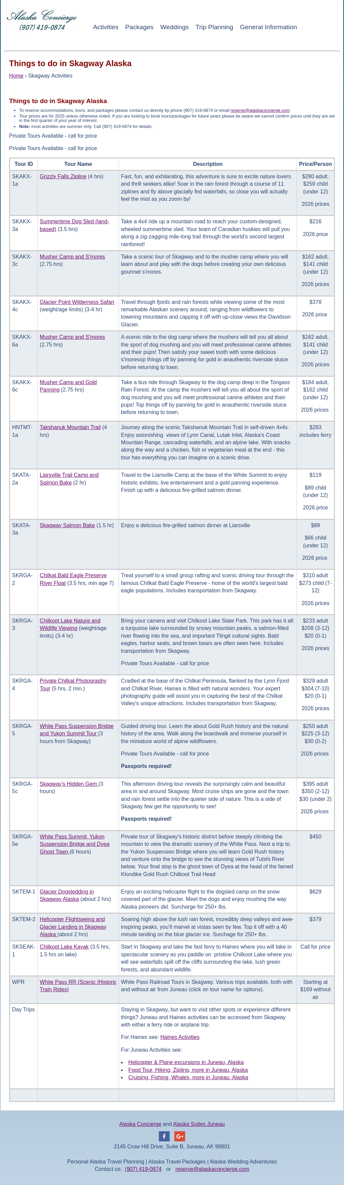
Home (16, 76)
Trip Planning (214, 27)
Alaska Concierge (140, 1124)
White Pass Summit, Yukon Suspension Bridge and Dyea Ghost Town (74, 844)
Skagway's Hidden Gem (69, 784)
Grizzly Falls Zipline (63, 176)
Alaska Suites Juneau (199, 1124)
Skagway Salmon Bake (67, 525)
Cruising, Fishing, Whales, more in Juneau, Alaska (188, 1077)
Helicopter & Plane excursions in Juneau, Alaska (186, 1062)
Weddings (174, 27)
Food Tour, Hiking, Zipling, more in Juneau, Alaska (188, 1070)
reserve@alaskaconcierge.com (260, 110)
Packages (139, 27)
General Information (268, 27)
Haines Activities (180, 1037)
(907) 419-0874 (143, 1169)
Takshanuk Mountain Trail (70, 427)
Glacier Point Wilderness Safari (77, 302)
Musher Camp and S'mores (72, 257)
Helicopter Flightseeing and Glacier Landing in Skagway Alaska (73, 926)
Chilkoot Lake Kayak (64, 947)
